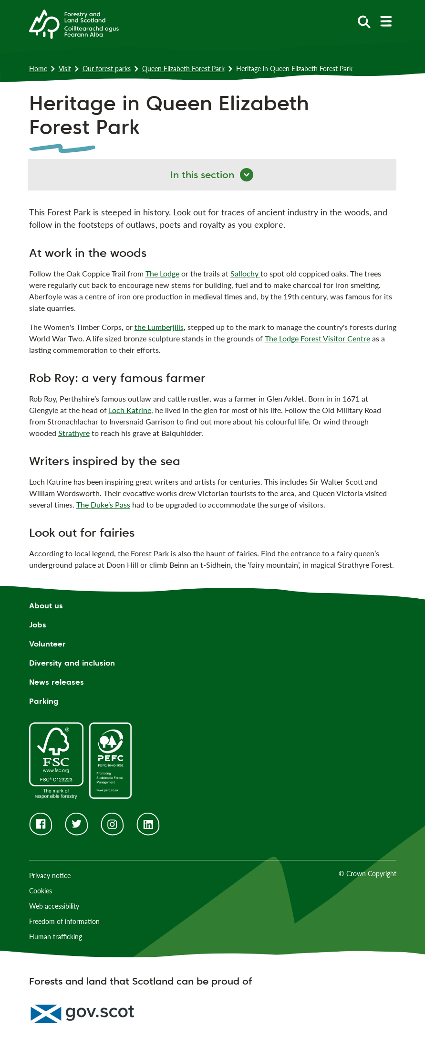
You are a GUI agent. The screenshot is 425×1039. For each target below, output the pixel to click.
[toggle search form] (364, 21)
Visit (65, 68)
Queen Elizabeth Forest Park (183, 68)
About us (46, 605)
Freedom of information (64, 921)
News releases (56, 682)
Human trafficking (55, 937)
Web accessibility (54, 906)
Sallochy (245, 273)
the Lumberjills (159, 326)
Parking (44, 701)
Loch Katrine (130, 409)
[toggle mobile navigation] (385, 21)
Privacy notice (50, 875)
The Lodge (162, 273)
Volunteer (47, 643)
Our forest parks (107, 68)
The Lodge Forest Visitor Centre (317, 338)
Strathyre (74, 432)
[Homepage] (74, 23)
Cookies (40, 891)
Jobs (37, 624)
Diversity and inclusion (72, 663)
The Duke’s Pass (103, 504)
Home (38, 68)
